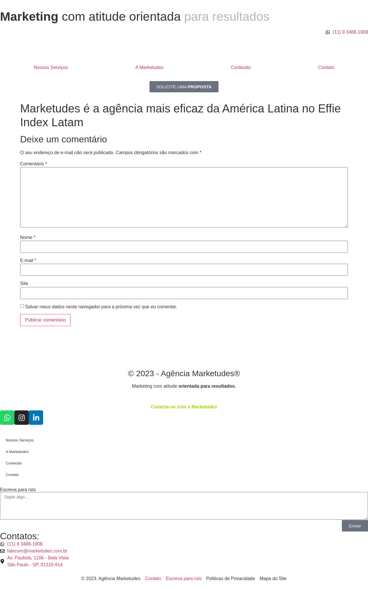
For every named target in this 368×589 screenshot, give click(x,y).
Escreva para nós (18, 489)
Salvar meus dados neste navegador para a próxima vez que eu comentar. (101, 307)
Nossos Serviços (51, 67)
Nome (27, 237)
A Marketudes (149, 67)
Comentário (33, 164)
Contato (326, 67)
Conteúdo (241, 67)
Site (24, 283)
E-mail (28, 260)
